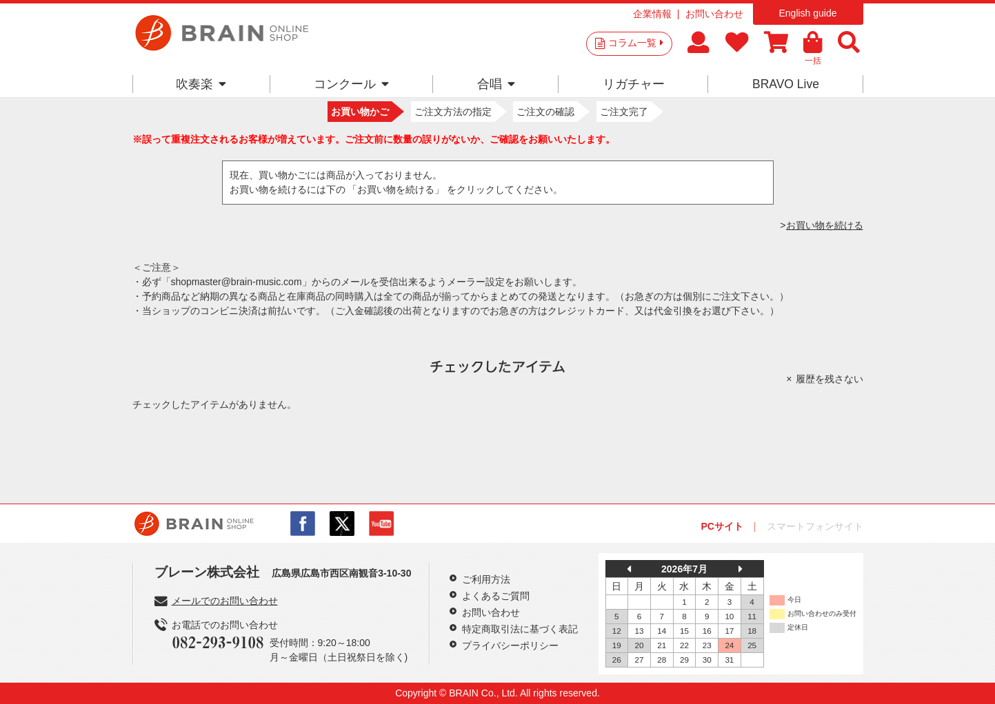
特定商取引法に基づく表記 (520, 628)
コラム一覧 (635, 42)
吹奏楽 (201, 84)
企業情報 (652, 13)
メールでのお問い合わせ (225, 600)
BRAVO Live (785, 84)
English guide (807, 13)
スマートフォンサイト (815, 526)
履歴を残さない (829, 378)
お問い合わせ (714, 13)
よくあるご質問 (496, 595)
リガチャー (634, 84)
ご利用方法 (486, 579)
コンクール (351, 84)
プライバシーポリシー (510, 645)
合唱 (496, 84)
